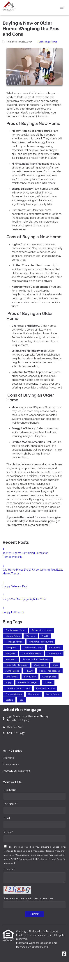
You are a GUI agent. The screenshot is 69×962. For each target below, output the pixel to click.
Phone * (8, 832)
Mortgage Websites (28, 942)
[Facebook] (64, 954)
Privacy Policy (55, 859)
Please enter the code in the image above (28, 898)
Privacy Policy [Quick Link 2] (11, 764)
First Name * (10, 789)
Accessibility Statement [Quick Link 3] (16, 770)
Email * (7, 818)
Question (8, 869)
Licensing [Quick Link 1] (8, 757)
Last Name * (10, 804)
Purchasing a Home (47, 41)
